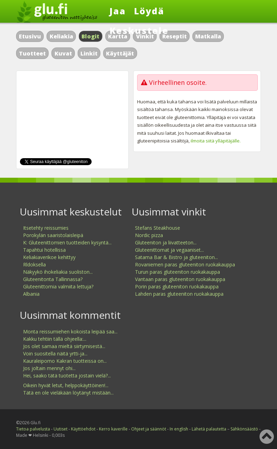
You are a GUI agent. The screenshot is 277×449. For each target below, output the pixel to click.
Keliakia (61, 36)
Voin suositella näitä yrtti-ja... (55, 353)
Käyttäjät (120, 53)
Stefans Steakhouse (157, 227)
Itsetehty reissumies (46, 227)
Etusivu (30, 36)
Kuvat (63, 53)
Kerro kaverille (113, 429)
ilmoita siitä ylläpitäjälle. (216, 141)
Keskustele (139, 30)
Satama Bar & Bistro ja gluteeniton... (176, 257)
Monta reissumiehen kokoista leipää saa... (70, 331)
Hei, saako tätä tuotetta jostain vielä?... (67, 375)
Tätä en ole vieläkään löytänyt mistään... (68, 392)
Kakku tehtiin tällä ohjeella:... (54, 339)
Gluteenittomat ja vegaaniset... (169, 249)
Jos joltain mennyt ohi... (49, 368)
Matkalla (208, 36)
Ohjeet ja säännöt (148, 429)
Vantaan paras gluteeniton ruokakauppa (180, 279)
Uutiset (61, 429)
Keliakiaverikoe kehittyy (49, 257)
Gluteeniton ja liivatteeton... (166, 242)
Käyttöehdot (83, 429)
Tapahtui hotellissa (44, 249)
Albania (31, 293)
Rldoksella (34, 264)
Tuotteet (32, 53)
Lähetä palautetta (209, 429)
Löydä (149, 11)
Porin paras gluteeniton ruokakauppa (177, 286)
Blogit (90, 36)
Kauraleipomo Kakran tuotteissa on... (65, 361)
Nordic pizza (149, 235)
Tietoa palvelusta (33, 429)
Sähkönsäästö (244, 429)
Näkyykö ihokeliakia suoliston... (58, 271)
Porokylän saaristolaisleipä (53, 235)
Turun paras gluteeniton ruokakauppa (177, 271)
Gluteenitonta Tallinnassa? (53, 279)
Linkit (89, 53)
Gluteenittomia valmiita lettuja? (58, 286)
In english (179, 429)
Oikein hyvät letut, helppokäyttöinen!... (65, 385)
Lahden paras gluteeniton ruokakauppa (179, 293)
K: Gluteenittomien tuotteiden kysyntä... (67, 242)
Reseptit (174, 36)
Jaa (117, 11)
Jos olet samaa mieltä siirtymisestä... (64, 346)
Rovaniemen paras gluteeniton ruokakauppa (185, 264)
